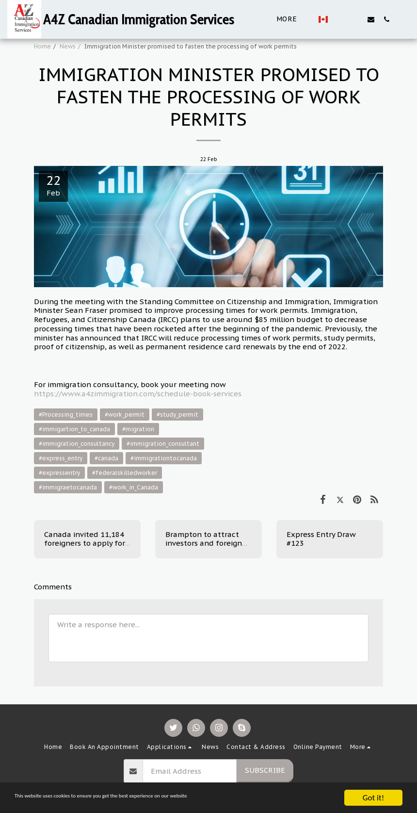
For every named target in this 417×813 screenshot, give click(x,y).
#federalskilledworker (124, 472)
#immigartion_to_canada (74, 429)
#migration (138, 429)
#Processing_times (66, 414)
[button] (340, 19)
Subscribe (265, 770)
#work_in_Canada (133, 487)
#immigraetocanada (68, 487)
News (68, 46)
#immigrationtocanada (163, 458)
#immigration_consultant (163, 443)
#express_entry (60, 458)
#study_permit (177, 414)
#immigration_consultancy (76, 443)
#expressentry (59, 472)
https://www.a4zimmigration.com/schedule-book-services (137, 393)
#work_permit (124, 414)
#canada (106, 458)
